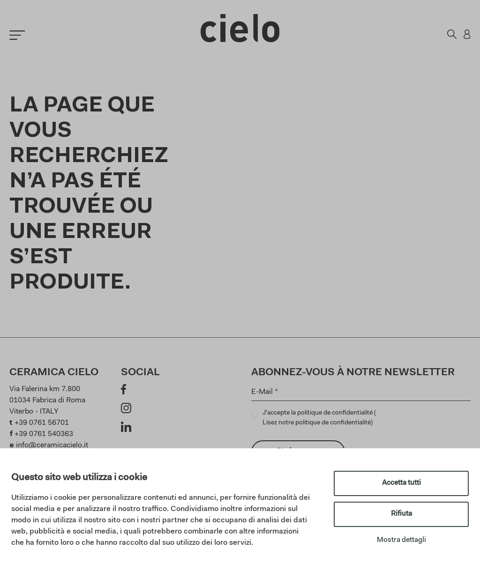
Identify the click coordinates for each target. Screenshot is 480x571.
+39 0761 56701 (42, 423)
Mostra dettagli (401, 540)
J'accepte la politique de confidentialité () (319, 419)
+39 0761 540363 (44, 434)
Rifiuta (401, 514)
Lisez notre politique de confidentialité (316, 423)
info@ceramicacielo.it (52, 445)
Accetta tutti (401, 483)
